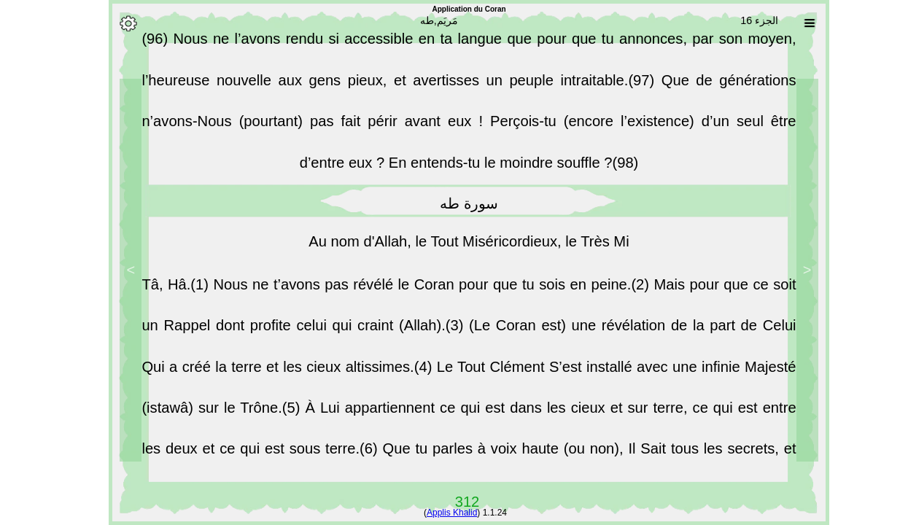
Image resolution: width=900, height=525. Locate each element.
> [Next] (112, 270)
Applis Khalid (433, 513)
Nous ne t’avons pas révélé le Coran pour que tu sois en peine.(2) (414, 291)
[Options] (109, 23)
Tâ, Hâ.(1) (158, 291)
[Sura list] (790, 23)
